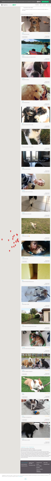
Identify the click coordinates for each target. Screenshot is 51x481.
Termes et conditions (39, 469)
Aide (40, 4)
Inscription (48, 4)
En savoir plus (20, 476)
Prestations (37, 4)
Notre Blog (38, 467)
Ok (25, 478)
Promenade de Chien (32, 465)
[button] (17, 240)
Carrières (37, 464)
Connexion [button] (44, 4)
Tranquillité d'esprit (46, 464)
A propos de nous (39, 462)
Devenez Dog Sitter (24, 464)
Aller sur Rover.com (45, 1)
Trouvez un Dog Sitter (24, 462)
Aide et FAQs (46, 462)
